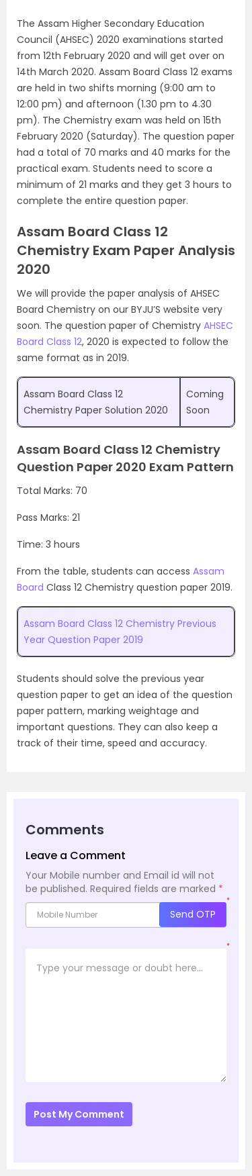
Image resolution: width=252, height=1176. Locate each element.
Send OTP (193, 914)
